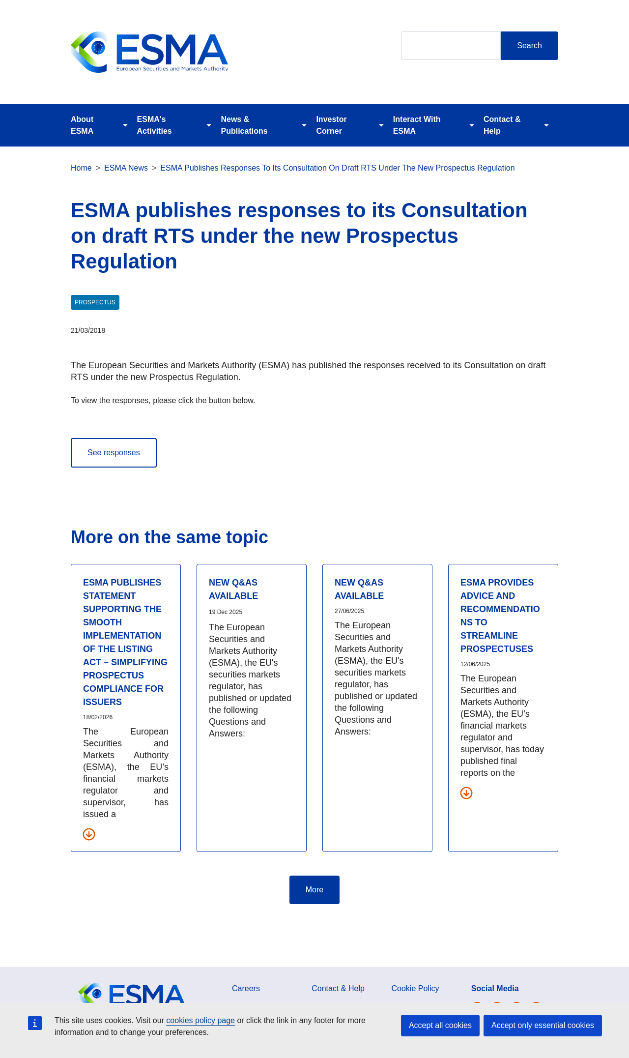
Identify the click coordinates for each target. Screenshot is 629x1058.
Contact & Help (502, 125)
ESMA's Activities (154, 125)
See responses (113, 452)
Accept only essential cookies (542, 1025)
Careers (246, 988)
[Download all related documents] (89, 834)
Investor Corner (331, 125)
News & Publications (244, 125)
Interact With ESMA (417, 125)
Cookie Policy (415, 988)
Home (81, 168)
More (314, 889)
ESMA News (126, 168)
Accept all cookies (440, 1025)
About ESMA (82, 125)
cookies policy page (200, 1020)
